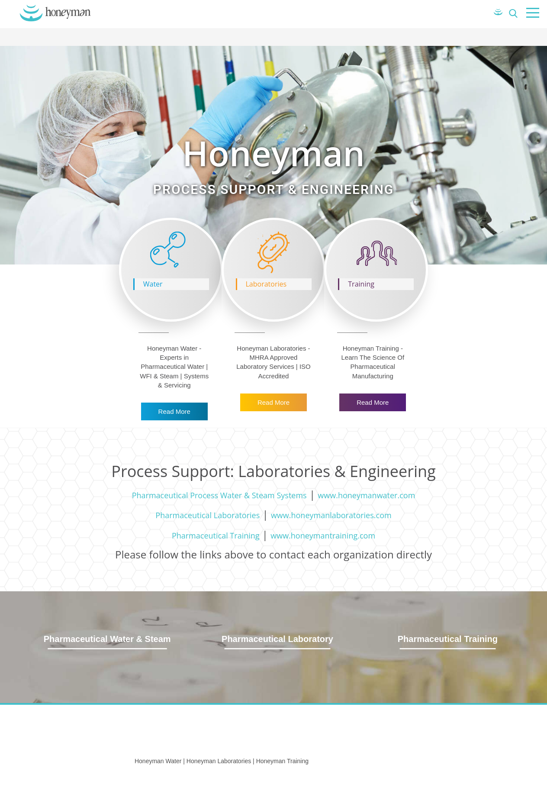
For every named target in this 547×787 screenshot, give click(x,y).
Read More (174, 411)
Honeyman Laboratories (219, 761)
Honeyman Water (158, 761)
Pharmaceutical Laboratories (207, 515)
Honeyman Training (282, 761)
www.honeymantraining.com (322, 535)
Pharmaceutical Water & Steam (107, 639)
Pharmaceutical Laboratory (277, 639)
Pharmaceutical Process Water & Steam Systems (219, 495)
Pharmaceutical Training (216, 535)
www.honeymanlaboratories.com (331, 515)
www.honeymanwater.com (366, 495)
